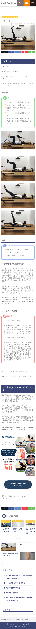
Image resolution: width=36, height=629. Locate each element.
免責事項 (25, 624)
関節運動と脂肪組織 (12, 593)
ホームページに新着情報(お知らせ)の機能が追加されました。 (19, 599)
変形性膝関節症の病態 (13, 588)
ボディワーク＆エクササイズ (9, 17)
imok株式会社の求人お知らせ (15, 583)
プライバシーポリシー (14, 624)
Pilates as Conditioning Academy (18, 484)
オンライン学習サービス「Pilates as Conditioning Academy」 (19, 577)
